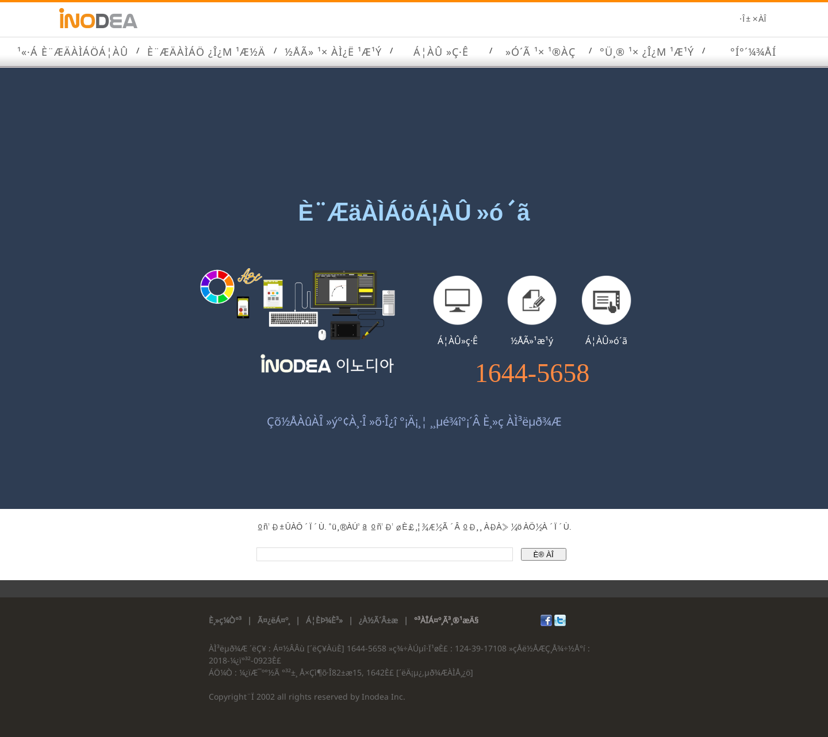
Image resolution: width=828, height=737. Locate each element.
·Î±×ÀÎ (752, 19)
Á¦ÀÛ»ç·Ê (458, 340)
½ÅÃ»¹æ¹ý (532, 340)
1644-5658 (532, 373)
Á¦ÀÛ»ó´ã (606, 340)
